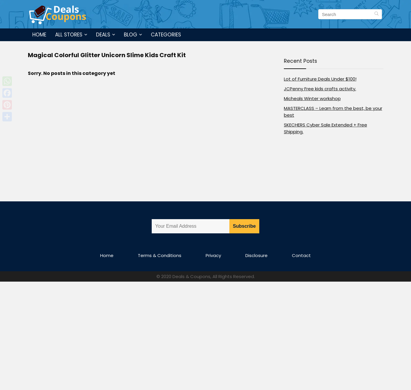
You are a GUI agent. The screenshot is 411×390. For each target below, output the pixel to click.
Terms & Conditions (159, 255)
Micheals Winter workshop (312, 98)
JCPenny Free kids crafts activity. (320, 89)
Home (39, 34)
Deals (103, 34)
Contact (301, 255)
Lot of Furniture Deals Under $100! (320, 79)
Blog (130, 34)
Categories (166, 34)
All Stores (68, 34)
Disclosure (256, 255)
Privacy (213, 255)
